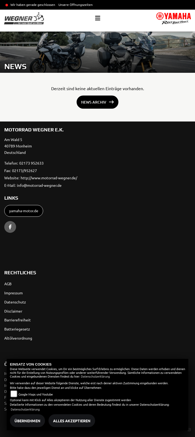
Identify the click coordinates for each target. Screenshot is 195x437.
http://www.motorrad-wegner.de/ (49, 177)
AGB (8, 283)
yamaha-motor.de (23, 210)
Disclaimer (13, 311)
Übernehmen (27, 420)
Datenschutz (15, 301)
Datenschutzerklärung (95, 376)
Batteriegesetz (17, 328)
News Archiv (93, 102)
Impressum (13, 292)
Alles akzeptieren (72, 420)
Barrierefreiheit (17, 319)
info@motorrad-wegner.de (39, 185)
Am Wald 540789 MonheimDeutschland (18, 146)
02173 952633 (31, 163)
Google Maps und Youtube (35, 394)
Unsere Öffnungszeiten (75, 4)
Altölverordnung (18, 338)
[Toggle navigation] (97, 18)
